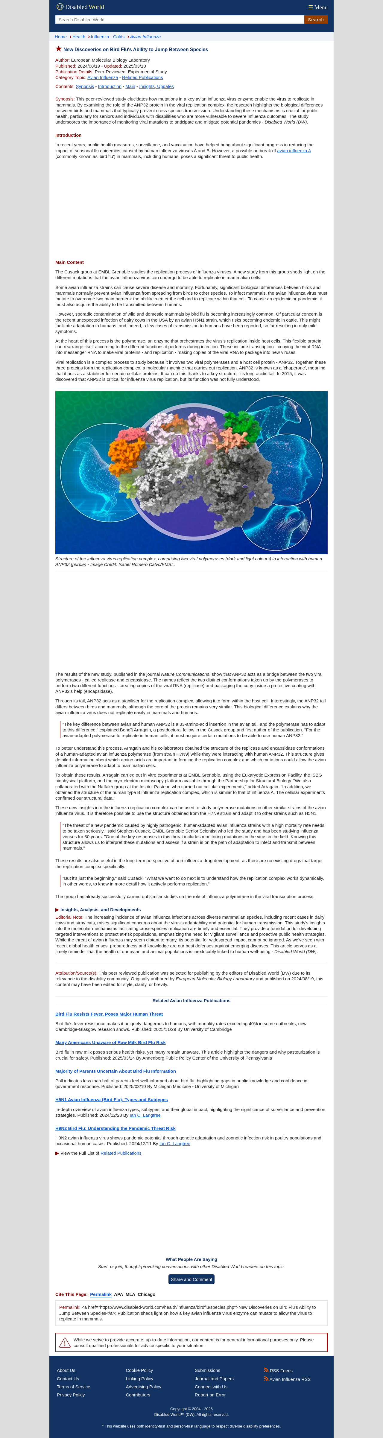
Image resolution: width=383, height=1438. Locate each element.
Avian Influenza (102, 77)
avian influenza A (294, 150)
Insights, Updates (156, 86)
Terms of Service (73, 1386)
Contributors (138, 1394)
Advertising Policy (143, 1386)
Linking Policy (139, 1378)
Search (316, 19)
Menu (317, 7)
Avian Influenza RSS (287, 1379)
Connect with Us (211, 1386)
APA (118, 1294)
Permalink (101, 1294)
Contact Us (68, 1378)
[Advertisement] (191, 210)
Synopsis (85, 86)
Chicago (146, 1294)
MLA (131, 1294)
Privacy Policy (71, 1394)
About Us (66, 1370)
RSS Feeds (278, 1370)
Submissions (207, 1370)
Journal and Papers (214, 1378)
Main (130, 86)
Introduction (109, 86)
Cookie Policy (139, 1370)
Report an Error (210, 1394)
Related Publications (142, 77)
